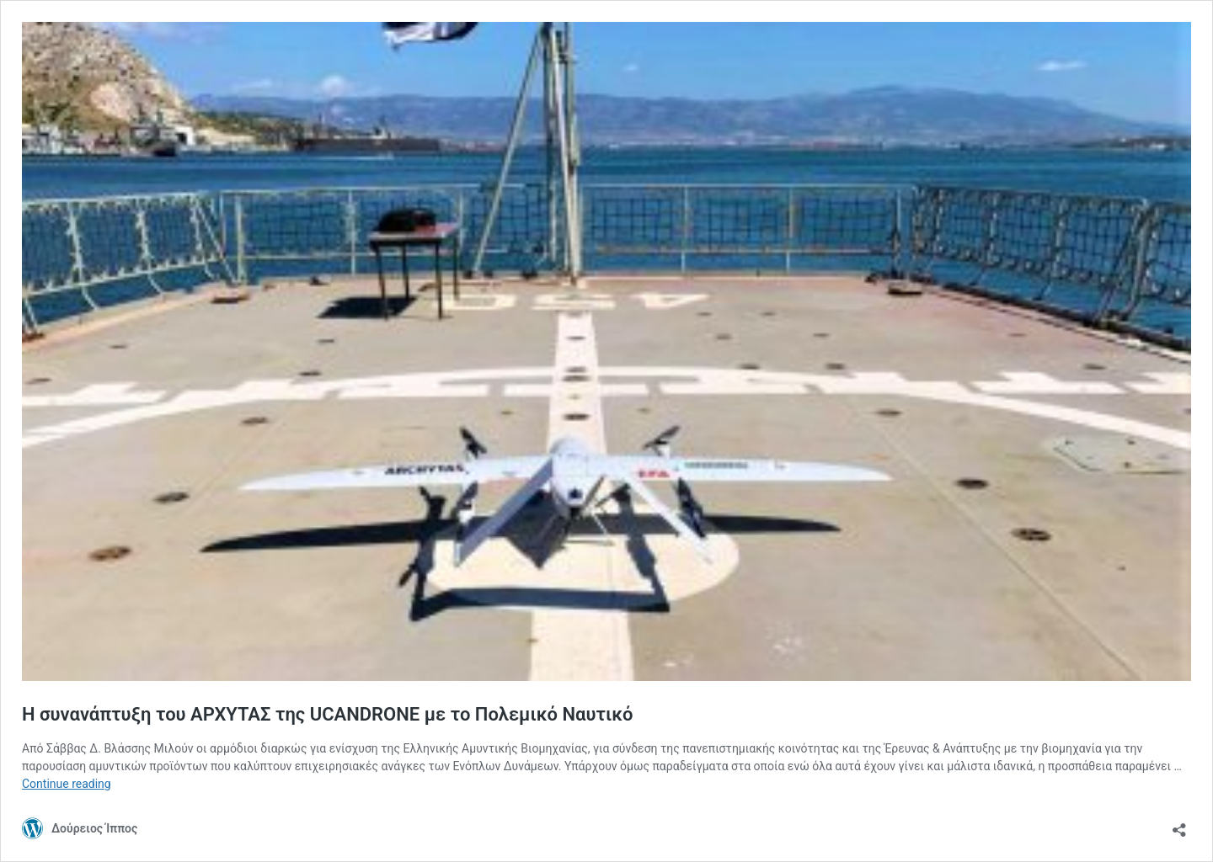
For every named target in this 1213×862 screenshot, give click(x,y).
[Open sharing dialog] (1179, 824)
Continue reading (66, 783)
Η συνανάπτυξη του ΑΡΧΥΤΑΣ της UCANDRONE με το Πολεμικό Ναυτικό (327, 714)
